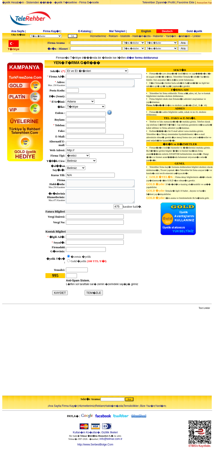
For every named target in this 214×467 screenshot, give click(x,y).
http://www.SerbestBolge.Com (95, 444)
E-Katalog (84, 31)
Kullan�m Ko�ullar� (86, 432)
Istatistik (125, 36)
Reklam (113, 36)
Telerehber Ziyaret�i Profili (158, 2)
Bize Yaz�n (147, 405)
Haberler (158, 36)
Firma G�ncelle (89, 2)
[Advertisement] (42, 353)
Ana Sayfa (17, 31)
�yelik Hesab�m (13, 2)
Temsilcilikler (131, 405)
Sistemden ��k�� (39, 2)
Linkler (196, 36)
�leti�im (184, 36)
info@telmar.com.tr (111, 438)
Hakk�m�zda (141, 36)
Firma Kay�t (51, 31)
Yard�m (171, 36)
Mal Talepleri (117, 31)
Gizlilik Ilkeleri (109, 432)
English (146, 31)
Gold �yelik (194, 31)
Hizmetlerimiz (98, 36)
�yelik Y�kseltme (65, 2)
